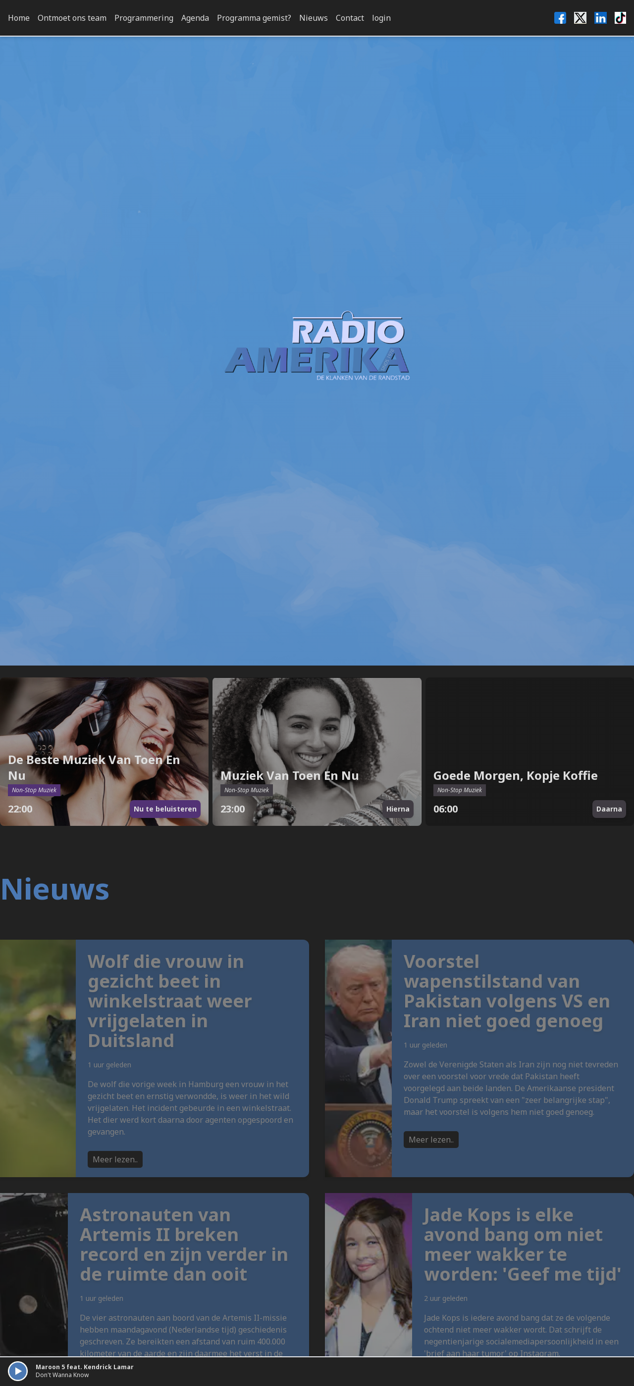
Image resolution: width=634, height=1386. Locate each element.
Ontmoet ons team (72, 17)
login (381, 17)
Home (19, 17)
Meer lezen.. (115, 1181)
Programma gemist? (254, 17)
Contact (350, 17)
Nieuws (313, 17)
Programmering (143, 17)
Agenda (195, 17)
